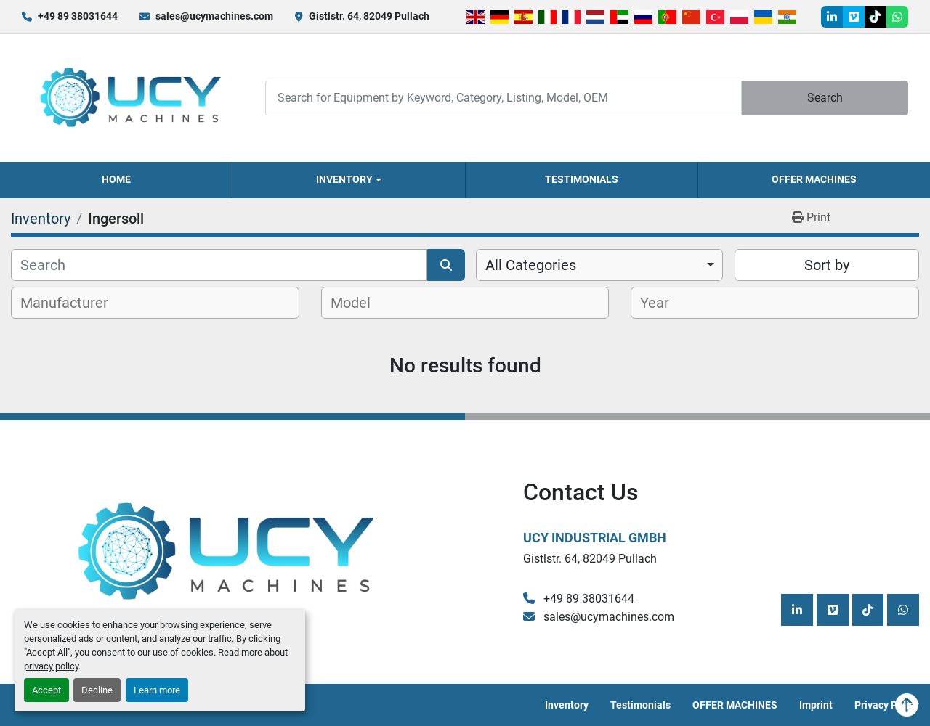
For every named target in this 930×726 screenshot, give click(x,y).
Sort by (826, 265)
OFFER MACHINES (814, 179)
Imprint (816, 705)
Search (825, 98)
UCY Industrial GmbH (594, 537)
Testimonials (581, 179)
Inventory (344, 179)
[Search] (503, 98)
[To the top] (906, 705)
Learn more (157, 690)
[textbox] (72, 303)
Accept (46, 690)
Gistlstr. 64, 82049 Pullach (369, 16)
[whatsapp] (897, 17)
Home (116, 179)
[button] (348, 180)
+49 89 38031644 (78, 16)
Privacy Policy (886, 705)
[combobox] (599, 265)
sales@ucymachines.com (214, 16)
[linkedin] (832, 17)
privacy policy (51, 666)
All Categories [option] (530, 265)
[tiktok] (875, 17)
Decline (97, 690)
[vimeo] (854, 17)
